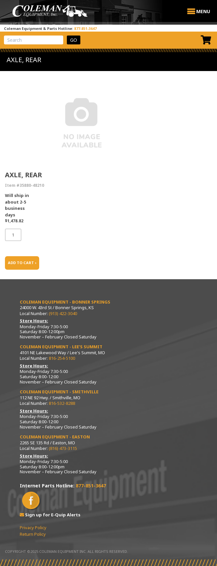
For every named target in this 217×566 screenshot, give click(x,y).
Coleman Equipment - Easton (55, 437)
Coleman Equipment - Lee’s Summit (61, 347)
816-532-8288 (62, 403)
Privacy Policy (33, 527)
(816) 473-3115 (63, 448)
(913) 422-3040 (63, 313)
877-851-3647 (85, 28)
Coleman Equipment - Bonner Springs (65, 302)
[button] (203, 11)
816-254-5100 (62, 358)
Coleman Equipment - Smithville (59, 392)
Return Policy (33, 534)
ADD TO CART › (22, 262)
